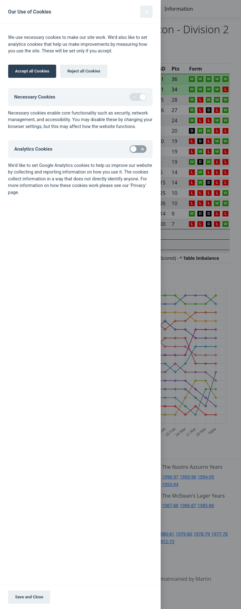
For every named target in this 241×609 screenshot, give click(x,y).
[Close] (146, 12)
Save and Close (29, 597)
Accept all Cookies (32, 71)
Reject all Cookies (83, 71)
